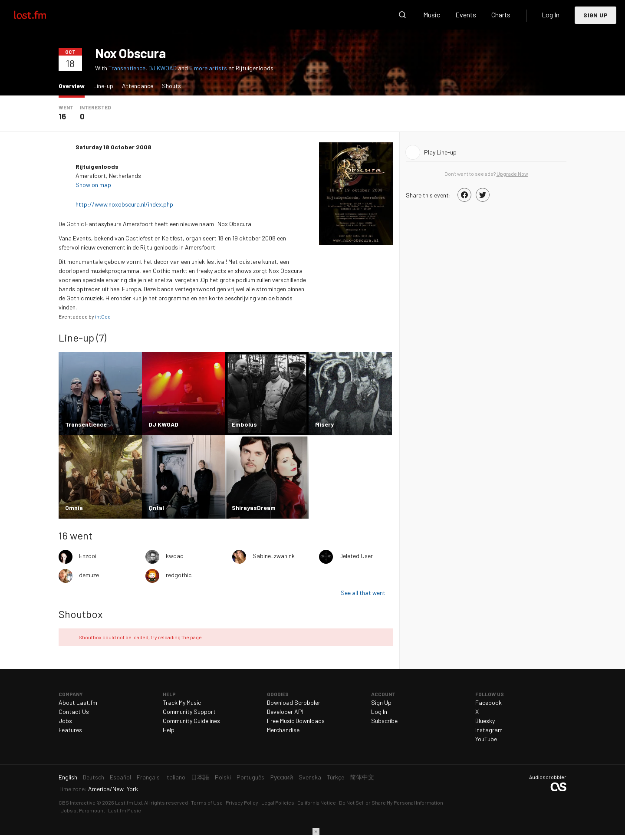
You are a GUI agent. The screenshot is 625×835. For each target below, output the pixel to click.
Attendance (137, 85)
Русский (281, 777)
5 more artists (208, 68)
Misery (324, 424)
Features (70, 729)
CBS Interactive (77, 802)
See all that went (363, 592)
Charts (500, 14)
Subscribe (384, 720)
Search (402, 14)
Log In (550, 14)
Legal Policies (277, 802)
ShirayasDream (254, 507)
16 (62, 116)
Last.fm (40, 15)
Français (148, 777)
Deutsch (93, 777)
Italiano (175, 777)
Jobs (65, 720)
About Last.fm (78, 702)
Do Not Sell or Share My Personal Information (391, 802)
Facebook (488, 702)
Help (168, 729)
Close (315, 831)
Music (431, 14)
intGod (103, 316)
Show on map (94, 184)
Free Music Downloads (296, 720)
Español (120, 777)
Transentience (127, 68)
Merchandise (283, 729)
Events (465, 14)
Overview (74, 85)
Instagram (489, 729)
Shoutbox (80, 614)
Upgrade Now (512, 174)
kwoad (175, 555)
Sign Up (595, 15)
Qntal (156, 507)
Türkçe (335, 777)
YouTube (486, 739)
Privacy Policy (242, 802)
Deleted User (356, 555)
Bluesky (485, 720)
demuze (89, 575)
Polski (223, 777)
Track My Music (182, 702)
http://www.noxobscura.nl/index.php (125, 204)
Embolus (244, 424)
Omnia (74, 507)
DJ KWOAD (162, 68)
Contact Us (74, 711)
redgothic (178, 575)
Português (250, 777)
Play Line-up (440, 152)
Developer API (285, 711)
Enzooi (87, 555)
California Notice (316, 802)
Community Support (189, 711)
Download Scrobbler (293, 702)
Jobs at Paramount (83, 810)
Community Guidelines (191, 720)
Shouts (171, 85)
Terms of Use (207, 802)
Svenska (310, 777)
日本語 (200, 777)
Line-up (103, 85)
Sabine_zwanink (274, 555)
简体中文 (362, 777)
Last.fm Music (124, 810)
